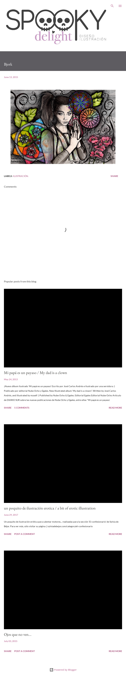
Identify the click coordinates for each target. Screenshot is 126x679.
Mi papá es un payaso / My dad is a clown (35, 372)
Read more (115, 407)
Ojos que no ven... (18, 634)
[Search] (112, 6)
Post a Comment (24, 534)
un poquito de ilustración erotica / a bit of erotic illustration (50, 508)
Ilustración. (21, 176)
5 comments (21, 407)
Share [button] (114, 176)
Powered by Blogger (63, 669)
